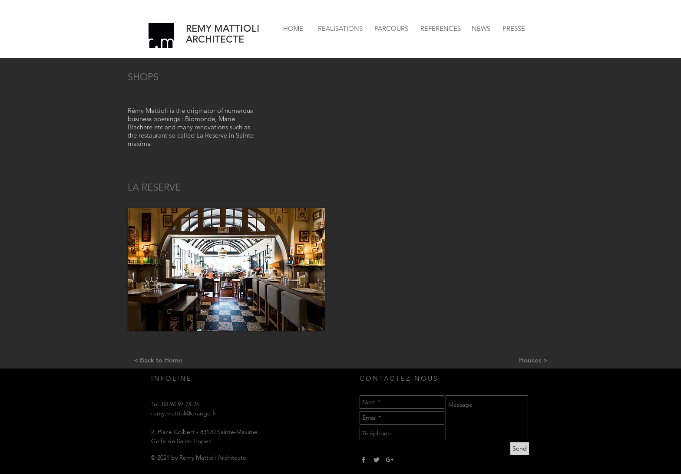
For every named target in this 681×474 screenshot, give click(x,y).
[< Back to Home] (157, 360)
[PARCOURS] (391, 28)
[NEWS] (481, 28)
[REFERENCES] (440, 28)
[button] (226, 269)
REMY (199, 28)
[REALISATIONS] (340, 28)
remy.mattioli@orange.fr (183, 413)
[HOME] (293, 28)
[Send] (519, 448)
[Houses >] (533, 360)
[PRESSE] (514, 28)
